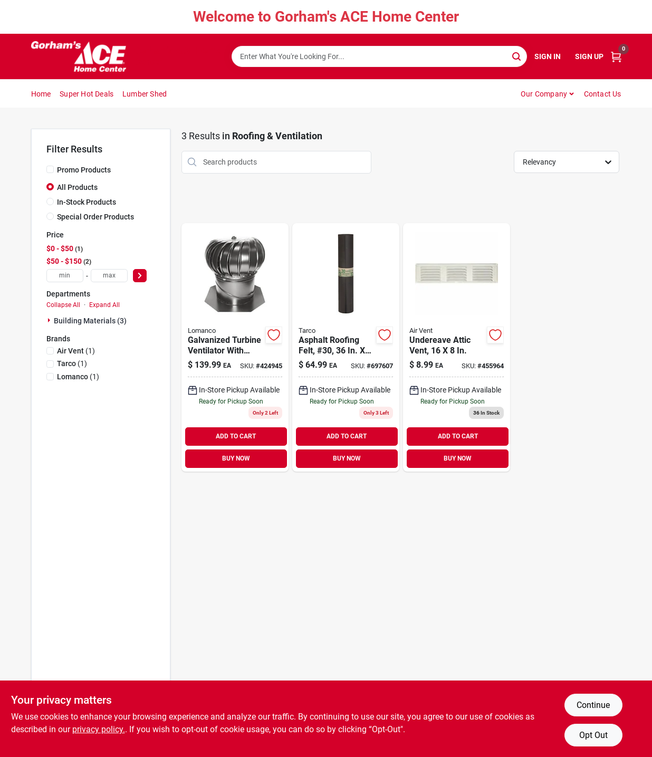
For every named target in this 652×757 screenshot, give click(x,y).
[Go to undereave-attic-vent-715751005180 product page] (456, 347)
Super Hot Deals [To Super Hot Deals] (86, 94)
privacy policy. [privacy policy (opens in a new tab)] (98, 729)
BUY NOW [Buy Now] (236, 458)
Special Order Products (95, 216)
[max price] (109, 275)
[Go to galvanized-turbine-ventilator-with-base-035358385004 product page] (235, 347)
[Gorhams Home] (78, 56)
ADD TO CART (236, 436)
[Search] (517, 55)
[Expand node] (50, 320)
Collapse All (63, 305)
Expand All (104, 305)
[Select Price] (140, 275)
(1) (76, 351)
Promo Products (84, 170)
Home (41, 94)
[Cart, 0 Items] (616, 56)
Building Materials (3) (90, 321)
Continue (593, 705)
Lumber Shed (144, 94)
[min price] (64, 275)
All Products (77, 187)
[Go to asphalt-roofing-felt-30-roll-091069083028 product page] (345, 347)
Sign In (547, 56)
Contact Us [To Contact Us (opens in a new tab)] (602, 94)
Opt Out (593, 735)
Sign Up (589, 56)
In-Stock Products (86, 202)
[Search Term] (379, 56)
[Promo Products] (50, 169)
